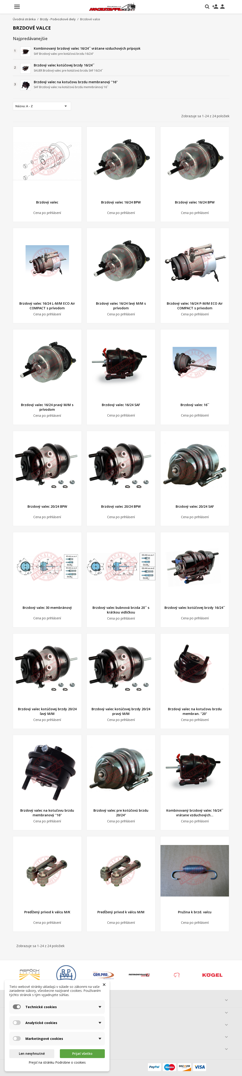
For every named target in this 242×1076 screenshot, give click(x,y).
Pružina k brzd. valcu (194, 912)
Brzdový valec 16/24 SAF (121, 405)
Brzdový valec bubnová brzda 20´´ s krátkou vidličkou (120, 609)
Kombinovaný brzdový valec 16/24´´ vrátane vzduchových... (194, 812)
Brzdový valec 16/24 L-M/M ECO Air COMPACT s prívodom (47, 305)
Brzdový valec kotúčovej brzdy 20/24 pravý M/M (121, 711)
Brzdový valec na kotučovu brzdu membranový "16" (76, 82)
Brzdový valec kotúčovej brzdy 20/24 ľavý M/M (47, 711)
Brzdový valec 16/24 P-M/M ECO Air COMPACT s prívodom (195, 305)
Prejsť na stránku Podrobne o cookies (57, 1062)
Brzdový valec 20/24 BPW (47, 506)
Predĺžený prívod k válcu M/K (47, 912)
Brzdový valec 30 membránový (47, 607)
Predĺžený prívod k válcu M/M (120, 912)
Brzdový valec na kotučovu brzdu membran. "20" (195, 711)
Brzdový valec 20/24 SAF (195, 506)
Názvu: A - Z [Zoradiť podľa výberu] (41, 106)
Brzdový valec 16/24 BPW (121, 202)
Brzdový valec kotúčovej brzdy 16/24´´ (64, 65)
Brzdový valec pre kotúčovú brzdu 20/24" (120, 812)
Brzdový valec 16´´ (195, 405)
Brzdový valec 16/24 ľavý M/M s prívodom (121, 305)
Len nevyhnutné (32, 1053)
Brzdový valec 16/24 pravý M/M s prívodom (47, 407)
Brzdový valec (47, 202)
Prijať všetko (82, 1053)
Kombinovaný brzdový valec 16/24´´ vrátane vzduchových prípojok (87, 48)
